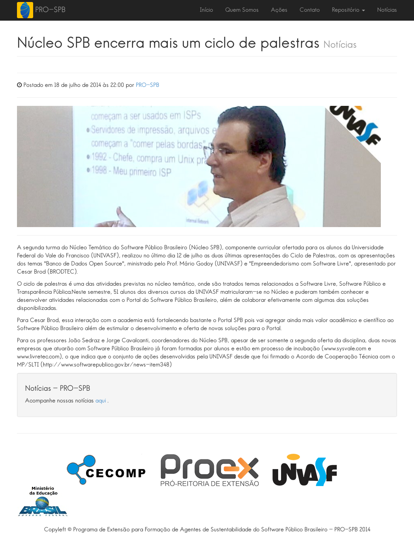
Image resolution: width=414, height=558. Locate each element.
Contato (310, 10)
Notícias (387, 10)
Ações (279, 10)
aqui (101, 401)
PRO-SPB (50, 9)
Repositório (348, 10)
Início (206, 10)
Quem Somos (242, 10)
